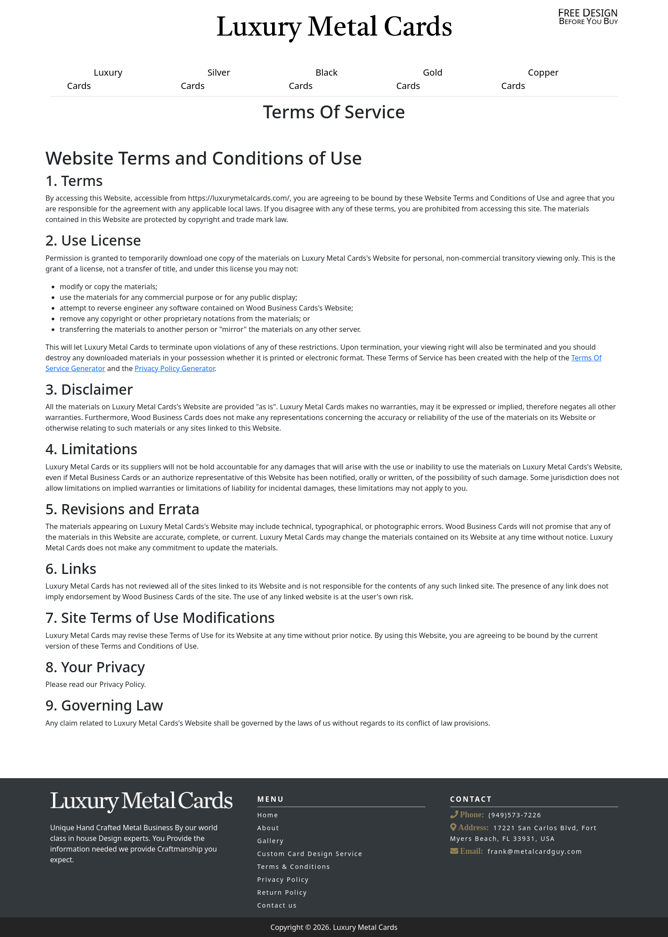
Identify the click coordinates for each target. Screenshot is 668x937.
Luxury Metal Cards (334, 29)
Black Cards (313, 79)
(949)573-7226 (515, 815)
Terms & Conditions (294, 866)
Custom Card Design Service (310, 853)
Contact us (277, 905)
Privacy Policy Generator (174, 368)
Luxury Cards (94, 79)
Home (268, 815)
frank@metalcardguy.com (535, 851)
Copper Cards (530, 79)
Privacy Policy (283, 879)
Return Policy (282, 892)
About (268, 828)
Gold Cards (419, 79)
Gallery (270, 840)
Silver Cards (205, 79)
